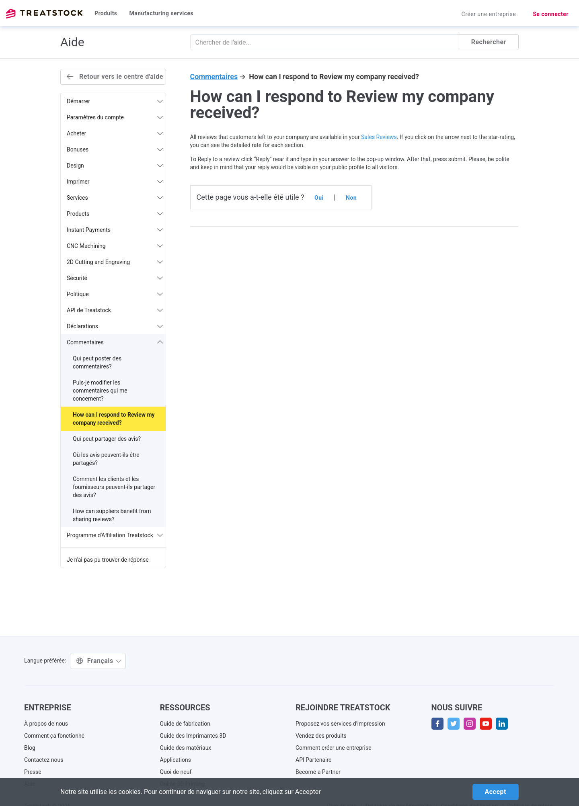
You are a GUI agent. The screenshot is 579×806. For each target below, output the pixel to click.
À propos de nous (46, 723)
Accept (495, 792)
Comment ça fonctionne (54, 735)
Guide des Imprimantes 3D (193, 735)
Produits (105, 13)
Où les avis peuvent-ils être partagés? (106, 459)
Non (351, 197)
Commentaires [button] (115, 342)
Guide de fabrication (185, 723)
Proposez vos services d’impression (340, 723)
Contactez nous (43, 760)
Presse (32, 772)
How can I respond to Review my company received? (114, 418)
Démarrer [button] (115, 101)
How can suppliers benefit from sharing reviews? (112, 515)
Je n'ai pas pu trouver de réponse (108, 559)
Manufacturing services (161, 13)
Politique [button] (115, 294)
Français (98, 661)
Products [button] (115, 214)
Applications (175, 760)
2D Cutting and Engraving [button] (115, 262)
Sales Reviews (379, 137)
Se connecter (551, 14)
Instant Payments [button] (115, 230)
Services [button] (115, 197)
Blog (29, 748)
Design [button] (115, 165)
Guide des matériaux (185, 748)
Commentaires (214, 76)
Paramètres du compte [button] (115, 117)
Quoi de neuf (176, 772)
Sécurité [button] (115, 278)
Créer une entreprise (489, 14)
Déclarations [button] (115, 326)
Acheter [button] (115, 133)
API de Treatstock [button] (115, 310)
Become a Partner (318, 772)
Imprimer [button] (115, 181)
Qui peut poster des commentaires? (97, 362)
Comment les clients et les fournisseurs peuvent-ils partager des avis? (114, 487)
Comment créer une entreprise (334, 748)
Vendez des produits (321, 735)
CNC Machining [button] (115, 246)
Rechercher (488, 42)
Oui (319, 197)
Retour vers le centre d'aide (115, 76)
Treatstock (44, 13)
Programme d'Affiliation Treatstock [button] (115, 535)
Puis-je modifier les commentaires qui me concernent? (100, 390)
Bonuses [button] (115, 149)
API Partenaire (314, 760)
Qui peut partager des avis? (107, 439)
